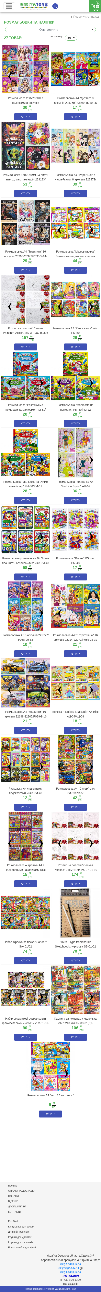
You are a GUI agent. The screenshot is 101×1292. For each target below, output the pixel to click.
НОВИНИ (13, 1196)
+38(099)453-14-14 (68, 1268)
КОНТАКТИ (14, 1211)
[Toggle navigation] (9, 5)
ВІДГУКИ (13, 1201)
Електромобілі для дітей (22, 1247)
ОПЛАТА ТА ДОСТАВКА (21, 1190)
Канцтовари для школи (21, 1226)
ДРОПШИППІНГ (17, 1206)
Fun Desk (13, 1221)
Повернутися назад (86, 16)
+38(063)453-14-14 (70, 1272)
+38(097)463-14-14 (70, 1264)
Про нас (12, 1185)
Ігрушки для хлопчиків (20, 1242)
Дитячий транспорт (19, 1231)
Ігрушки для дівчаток (19, 1237)
